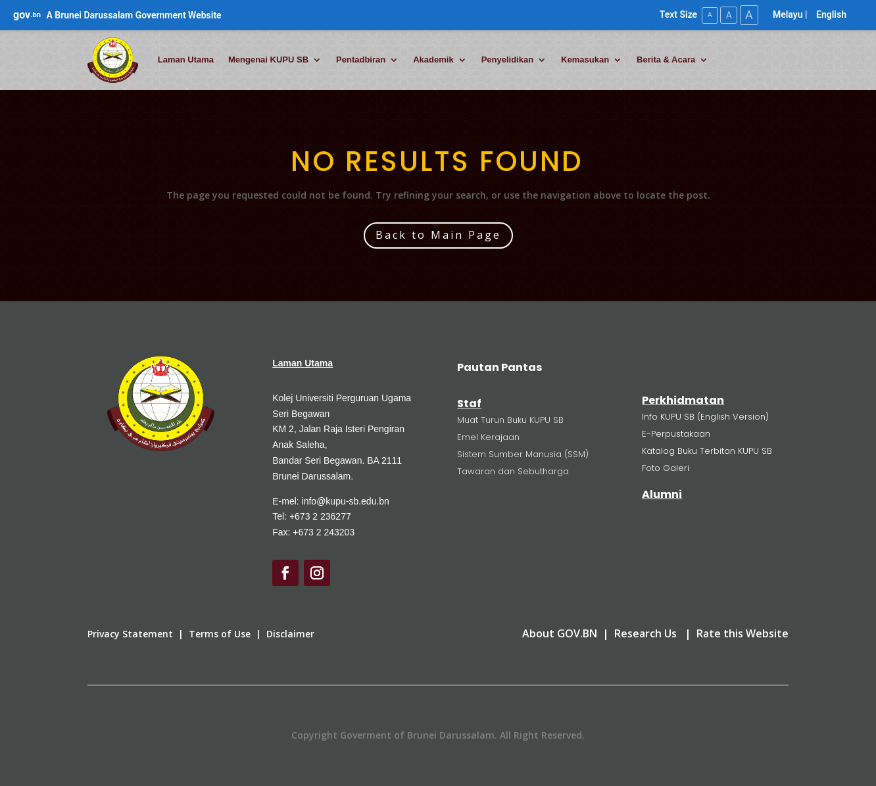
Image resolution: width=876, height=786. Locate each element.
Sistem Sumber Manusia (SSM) (523, 453)
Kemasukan (585, 59)
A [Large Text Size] (748, 15)
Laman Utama (186, 59)
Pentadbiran (360, 59)
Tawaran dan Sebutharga (513, 470)
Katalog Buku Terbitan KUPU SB (707, 450)
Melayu (788, 14)
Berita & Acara (666, 59)
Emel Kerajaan (488, 436)
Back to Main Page (438, 235)
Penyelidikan (507, 59)
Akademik (433, 59)
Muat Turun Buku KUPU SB (510, 419)
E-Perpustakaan (676, 433)
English (831, 14)
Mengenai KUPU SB (268, 59)
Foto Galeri (665, 467)
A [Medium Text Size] (727, 14)
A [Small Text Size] (707, 14)
